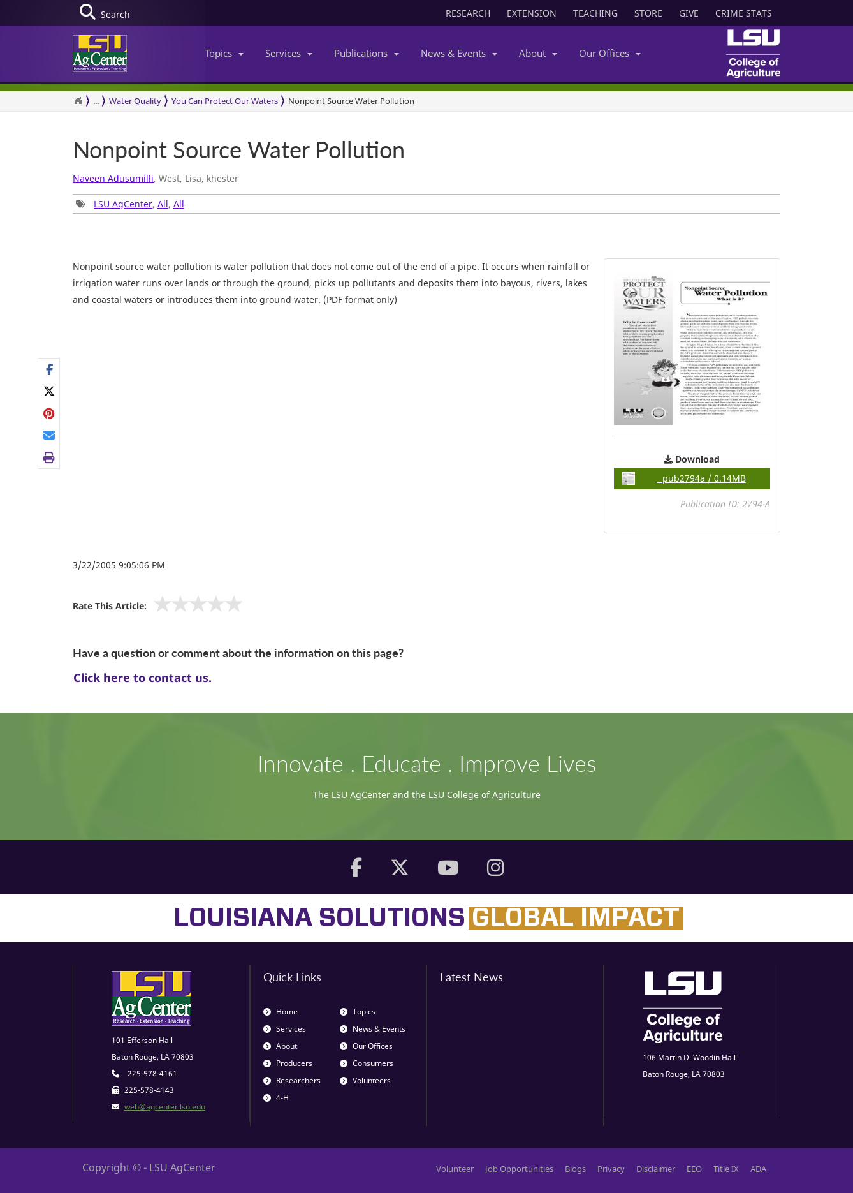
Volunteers (365, 1080)
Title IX (726, 1168)
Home (280, 1011)
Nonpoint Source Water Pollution (239, 150)
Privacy (611, 1168)
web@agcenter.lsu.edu (164, 1106)
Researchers (292, 1080)
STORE (648, 13)
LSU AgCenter (123, 204)
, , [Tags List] (130, 204)
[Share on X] (49, 391)
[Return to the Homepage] (78, 101)
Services (288, 53)
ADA (758, 1168)
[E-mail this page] (49, 435)
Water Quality (135, 101)
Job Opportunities (519, 1168)
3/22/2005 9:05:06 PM (119, 565)
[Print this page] (49, 457)
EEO (694, 1168)
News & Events (459, 53)
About (538, 53)
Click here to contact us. (142, 677)
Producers (287, 1063)
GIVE (689, 13)
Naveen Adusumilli (113, 178)
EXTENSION (532, 13)
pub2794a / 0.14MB (684, 478)
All (162, 204)
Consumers (366, 1063)
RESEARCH (468, 13)
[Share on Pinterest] (49, 413)
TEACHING (595, 13)
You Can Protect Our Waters (224, 101)
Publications (366, 53)
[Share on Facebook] (49, 369)
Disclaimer (655, 1168)
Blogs (575, 1168)
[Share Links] (49, 413)
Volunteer (455, 1168)
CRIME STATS (743, 13)
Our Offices (610, 53)
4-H (276, 1097)
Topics (224, 53)
